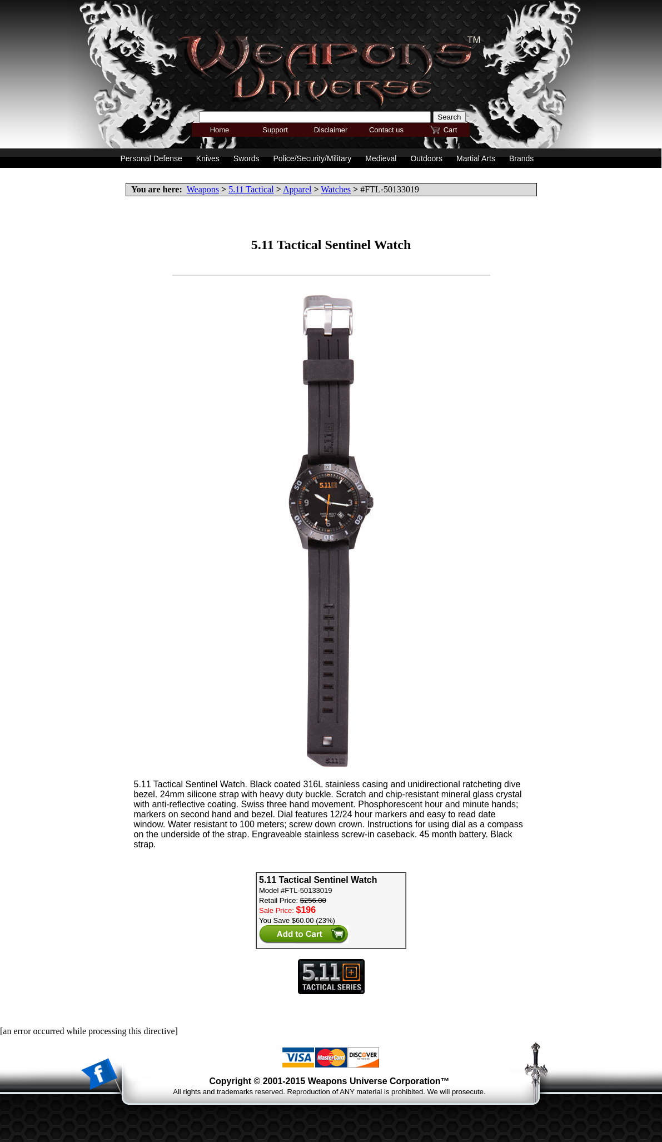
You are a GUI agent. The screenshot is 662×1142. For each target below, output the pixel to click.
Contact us (386, 130)
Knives (208, 158)
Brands (521, 158)
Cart (450, 130)
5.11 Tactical (251, 189)
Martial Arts (475, 158)
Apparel (297, 189)
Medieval (380, 158)
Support (275, 130)
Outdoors (426, 158)
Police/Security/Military (312, 158)
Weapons (203, 189)
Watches (336, 189)
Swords (246, 158)
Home (220, 130)
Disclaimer (331, 130)
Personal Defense (151, 158)
